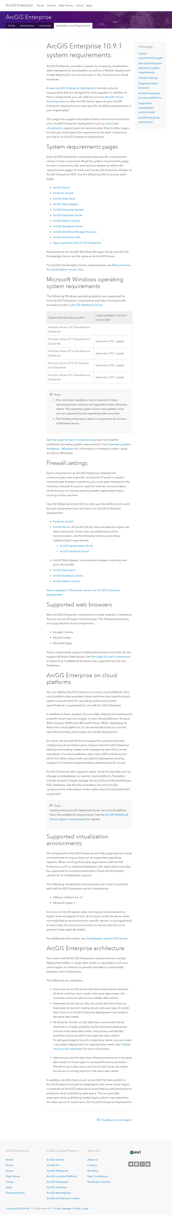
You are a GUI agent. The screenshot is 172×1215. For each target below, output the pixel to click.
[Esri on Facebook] (136, 1164)
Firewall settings (148, 77)
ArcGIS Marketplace (59, 1192)
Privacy (57, 1208)
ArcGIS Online (55, 1159)
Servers (51, 5)
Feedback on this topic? (116, 1120)
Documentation (15, 1192)
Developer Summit (98, 1181)
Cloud (79, 5)
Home (11, 25)
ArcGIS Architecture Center (63, 1198)
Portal (40, 5)
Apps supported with (77, 242)
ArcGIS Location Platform (62, 1176)
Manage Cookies (72, 1208)
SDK (66, 237)
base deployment (72, 88)
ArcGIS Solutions (57, 1187)
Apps (89, 5)
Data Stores (66, 5)
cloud (109, 123)
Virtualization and (106, 938)
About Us (93, 1159)
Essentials (45, 25)
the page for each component (71, 439)
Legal (86, 1208)
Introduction (27, 25)
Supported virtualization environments (146, 108)
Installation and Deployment (73, 25)
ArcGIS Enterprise (19, 5)
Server (10, 1170)
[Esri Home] (135, 1152)
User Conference (97, 1176)
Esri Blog (92, 1170)
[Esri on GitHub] (142, 1164)
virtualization (55, 128)
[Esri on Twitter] (130, 1164)
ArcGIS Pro (53, 1165)
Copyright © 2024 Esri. (18, 1208)
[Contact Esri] (147, 1164)
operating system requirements (150, 68)
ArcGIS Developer (58, 1181)
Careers (92, 1165)
